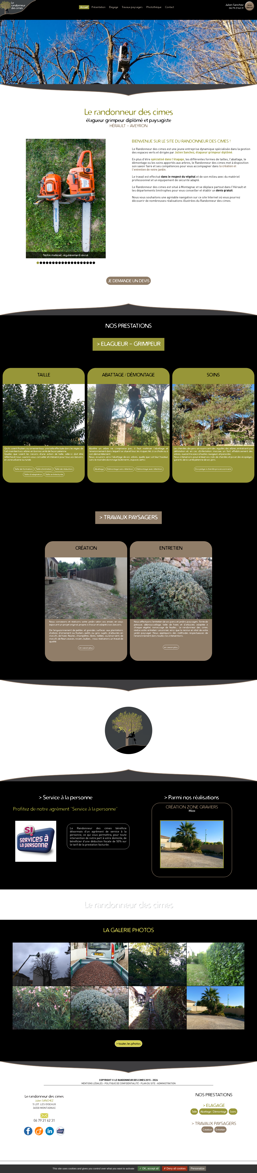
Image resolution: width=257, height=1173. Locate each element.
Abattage (99, 469)
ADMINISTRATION (166, 1083)
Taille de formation (24, 469)
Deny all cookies (175, 1168)
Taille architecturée (54, 474)
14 (78, 263)
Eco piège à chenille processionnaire (213, 469)
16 (84, 263)
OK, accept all (148, 1168)
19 (94, 263)
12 (72, 263)
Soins (233, 1111)
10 (66, 263)
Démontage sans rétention (120, 469)
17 (87, 263)
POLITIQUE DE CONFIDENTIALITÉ (122, 1083)
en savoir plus (86, 647)
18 (90, 263)
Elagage (113, 7)
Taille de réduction (64, 469)
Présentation (98, 7)
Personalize (198, 1168)
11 (69, 263)
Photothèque (153, 7)
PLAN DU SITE (148, 1083)
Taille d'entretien (44, 469)
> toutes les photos (128, 1043)
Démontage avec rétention (149, 469)
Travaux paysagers (132, 7)
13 (75, 263)
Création (207, 1129)
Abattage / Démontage (213, 1111)
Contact (169, 7)
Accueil (84, 7)
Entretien (220, 1129)
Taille (194, 1111)
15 (81, 263)
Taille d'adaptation (33, 474)
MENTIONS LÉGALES (92, 1083)
